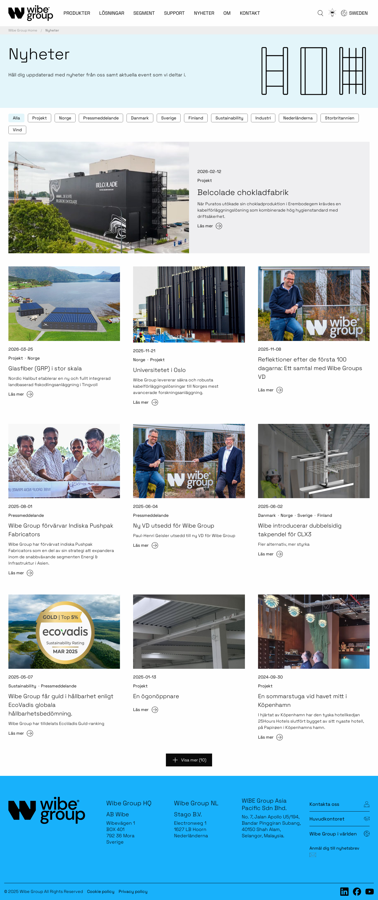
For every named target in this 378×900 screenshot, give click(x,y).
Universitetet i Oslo (159, 369)
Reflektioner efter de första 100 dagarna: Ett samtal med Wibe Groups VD (310, 368)
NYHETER (204, 13)
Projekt (39, 118)
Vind (17, 130)
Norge (65, 118)
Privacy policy (133, 891)
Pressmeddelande (101, 118)
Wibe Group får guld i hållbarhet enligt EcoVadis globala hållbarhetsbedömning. (60, 704)
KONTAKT (250, 13)
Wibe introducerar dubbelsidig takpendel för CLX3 (300, 530)
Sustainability (229, 118)
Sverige (168, 118)
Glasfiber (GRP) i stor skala (45, 368)
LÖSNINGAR (111, 13)
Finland (195, 118)
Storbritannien (339, 118)
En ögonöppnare (156, 696)
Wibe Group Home (22, 30)
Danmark (140, 118)
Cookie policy (100, 891)
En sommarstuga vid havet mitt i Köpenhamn (302, 700)
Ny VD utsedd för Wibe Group (173, 525)
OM (227, 13)
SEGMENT (144, 13)
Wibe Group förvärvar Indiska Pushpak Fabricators (60, 530)
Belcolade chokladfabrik (243, 192)
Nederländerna (298, 118)
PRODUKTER (77, 13)
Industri (263, 118)
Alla (16, 118)
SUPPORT (174, 13)
